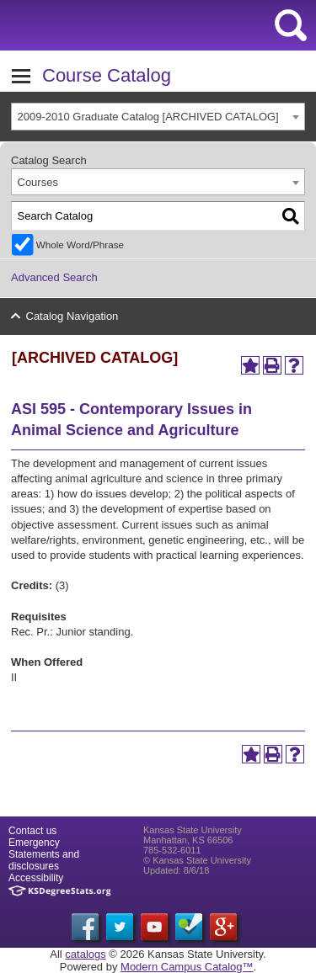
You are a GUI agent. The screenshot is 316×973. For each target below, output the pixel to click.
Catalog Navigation (72, 316)
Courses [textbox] (38, 182)
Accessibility (35, 878)
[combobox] (158, 116)
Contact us (32, 831)
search (291, 25)
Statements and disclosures (43, 860)
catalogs (85, 954)
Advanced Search (54, 277)
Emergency (34, 842)
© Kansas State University (197, 860)
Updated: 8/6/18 (176, 870)
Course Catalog (106, 75)
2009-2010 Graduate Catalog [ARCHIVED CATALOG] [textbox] (148, 116)
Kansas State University (154, 25)
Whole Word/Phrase (80, 244)
